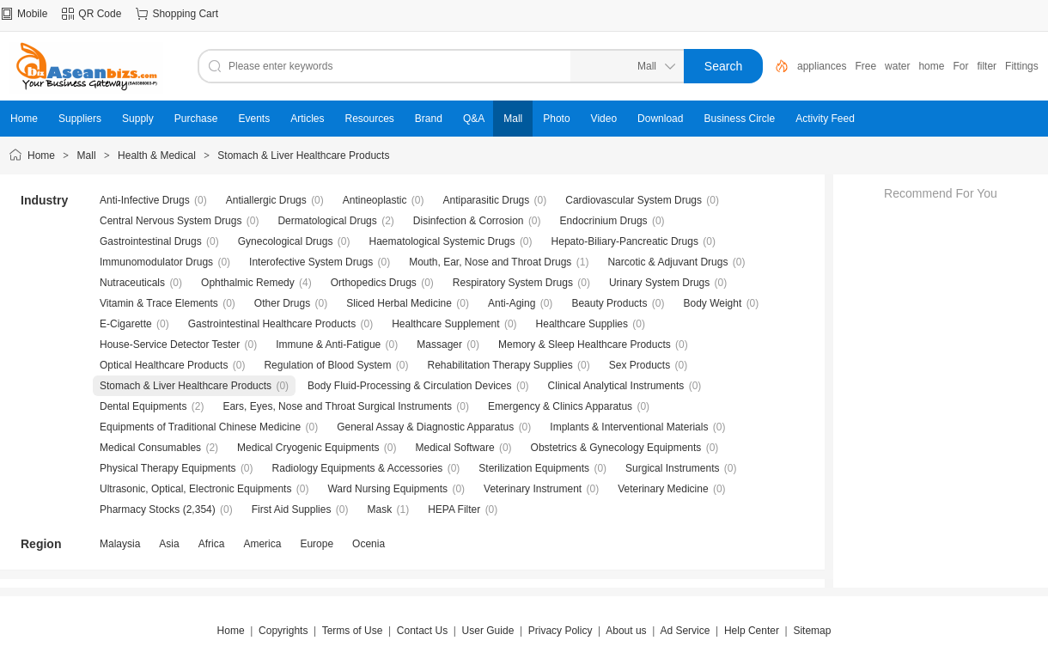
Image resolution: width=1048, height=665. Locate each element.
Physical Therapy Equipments (168, 468)
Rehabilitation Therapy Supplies (500, 365)
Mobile (32, 14)
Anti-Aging (511, 303)
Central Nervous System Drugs (170, 221)
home (931, 66)
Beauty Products (609, 303)
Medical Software (455, 448)
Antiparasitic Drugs (486, 200)
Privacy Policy (560, 631)
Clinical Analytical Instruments (616, 386)
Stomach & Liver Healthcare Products (303, 155)
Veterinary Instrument (533, 489)
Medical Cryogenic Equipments (308, 448)
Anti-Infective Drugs (145, 200)
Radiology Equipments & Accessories (357, 468)
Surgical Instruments (672, 468)
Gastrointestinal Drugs (151, 241)
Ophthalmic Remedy (248, 283)
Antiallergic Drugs (266, 200)
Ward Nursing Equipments (387, 489)
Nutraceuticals (132, 283)
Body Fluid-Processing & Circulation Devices (409, 386)
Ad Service (685, 631)
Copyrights (283, 631)
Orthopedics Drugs (374, 283)
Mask (379, 509)
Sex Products (639, 365)
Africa (211, 544)
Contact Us (422, 631)
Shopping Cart (185, 14)
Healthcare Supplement (445, 324)
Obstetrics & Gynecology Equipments (616, 448)
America (262, 544)
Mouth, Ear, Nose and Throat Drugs (490, 262)
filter (986, 66)
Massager (439, 345)
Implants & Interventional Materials (629, 427)
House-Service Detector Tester (170, 345)
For (960, 66)
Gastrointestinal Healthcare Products (272, 324)
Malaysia (120, 544)
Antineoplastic (375, 200)
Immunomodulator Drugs (156, 262)
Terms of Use (352, 631)
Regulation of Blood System (327, 365)
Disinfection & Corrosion (468, 221)
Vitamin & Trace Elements (159, 303)
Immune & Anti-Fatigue (328, 345)
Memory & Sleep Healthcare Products (584, 345)
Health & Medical (157, 155)
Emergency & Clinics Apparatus (560, 406)
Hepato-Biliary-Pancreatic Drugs (624, 241)
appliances (821, 66)
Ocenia (368, 544)
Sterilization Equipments (533, 468)
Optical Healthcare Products (164, 365)
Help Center (751, 631)
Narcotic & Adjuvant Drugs (667, 262)
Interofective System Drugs (311, 262)
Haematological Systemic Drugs (442, 241)
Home (41, 155)
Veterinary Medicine (663, 489)
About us (626, 631)
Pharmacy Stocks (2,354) (158, 509)
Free (865, 66)
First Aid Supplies (292, 509)
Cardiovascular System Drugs (633, 200)
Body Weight (712, 303)
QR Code (99, 14)
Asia (169, 544)
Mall (86, 155)
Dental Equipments (143, 406)
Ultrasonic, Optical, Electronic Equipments (195, 489)
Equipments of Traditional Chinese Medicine (200, 427)
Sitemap (812, 631)
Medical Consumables (150, 448)
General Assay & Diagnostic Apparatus (425, 427)
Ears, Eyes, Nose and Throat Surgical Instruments (337, 406)
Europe (316, 544)
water (897, 66)
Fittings (1022, 66)
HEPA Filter (454, 509)
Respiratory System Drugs (513, 283)
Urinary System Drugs (659, 283)
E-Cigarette (126, 324)
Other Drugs (282, 303)
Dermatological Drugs (326, 221)
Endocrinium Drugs (604, 221)
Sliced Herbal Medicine (399, 303)
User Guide (488, 631)
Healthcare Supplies (582, 324)
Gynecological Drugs (285, 241)
